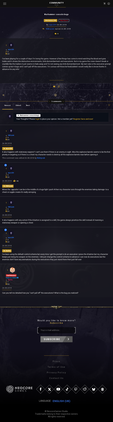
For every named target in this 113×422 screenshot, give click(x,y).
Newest (7, 105)
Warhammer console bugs (28, 115)
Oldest (18, 105)
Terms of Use (56, 366)
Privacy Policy (56, 372)
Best (28, 105)
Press (56, 361)
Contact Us (56, 378)
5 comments (56, 101)
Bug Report (64, 20)
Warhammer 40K (50, 20)
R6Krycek (50, 29)
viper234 (52, 25)
